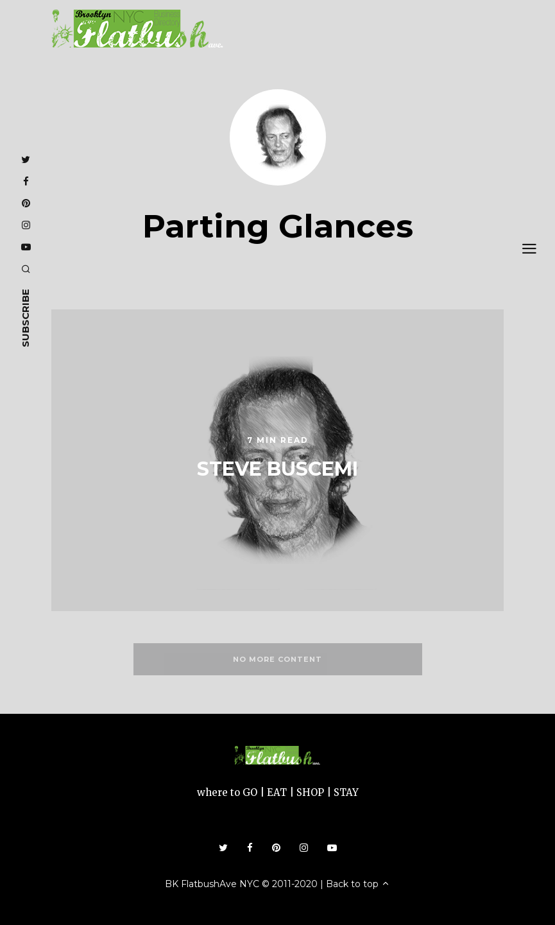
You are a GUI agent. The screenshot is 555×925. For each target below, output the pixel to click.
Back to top (358, 884)
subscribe (25, 318)
